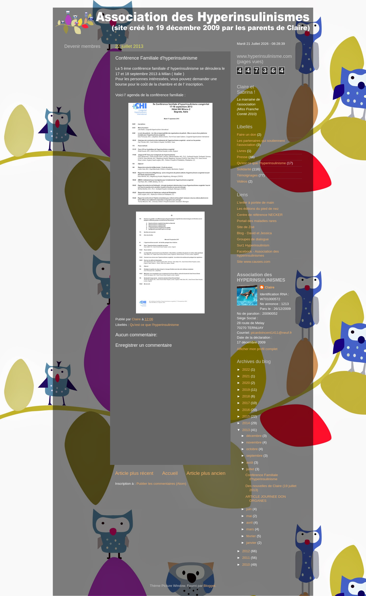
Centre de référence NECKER (260, 215)
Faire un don (246, 134)
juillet (250, 469)
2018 (246, 396)
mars (250, 529)
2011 (246, 558)
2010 (246, 564)
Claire (269, 287)
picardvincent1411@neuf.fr (271, 333)
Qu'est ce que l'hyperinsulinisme (154, 325)
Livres (241, 151)
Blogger (209, 586)
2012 (246, 551)
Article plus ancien (206, 473)
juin (249, 509)
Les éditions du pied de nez (258, 209)
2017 (246, 403)
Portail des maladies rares (257, 221)
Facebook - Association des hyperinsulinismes (258, 253)
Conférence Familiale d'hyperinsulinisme (262, 477)
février (251, 536)
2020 (246, 383)
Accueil (170, 473)
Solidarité (244, 169)
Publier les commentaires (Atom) (161, 484)
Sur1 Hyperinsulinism (253, 245)
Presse (242, 157)
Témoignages (247, 175)
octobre (252, 449)
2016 (246, 410)
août (250, 462)
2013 (246, 430)
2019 (246, 390)
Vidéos (242, 181)
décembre (254, 436)
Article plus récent (134, 473)
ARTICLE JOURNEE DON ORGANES (266, 499)
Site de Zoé (245, 227)
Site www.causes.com (253, 262)
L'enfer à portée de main (255, 202)
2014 (246, 423)
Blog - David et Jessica (254, 233)
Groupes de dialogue (253, 239)
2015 (246, 416)
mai (249, 516)
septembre (255, 456)
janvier (251, 543)
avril (250, 522)
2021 (246, 376)
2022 (246, 369)
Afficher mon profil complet (257, 349)
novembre (254, 442)
